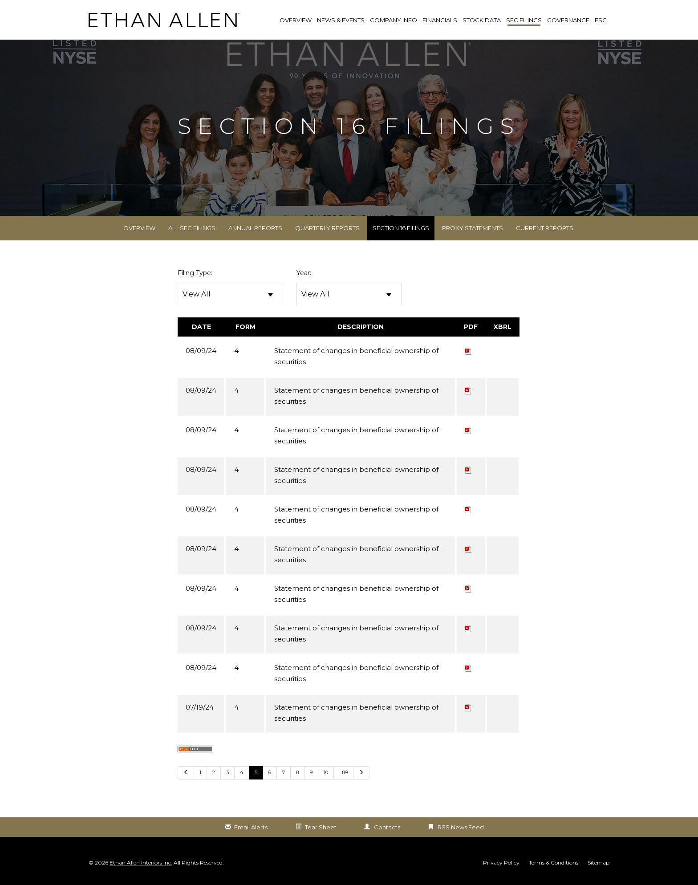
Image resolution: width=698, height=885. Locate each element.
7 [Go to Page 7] (283, 774)
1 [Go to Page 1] (200, 774)
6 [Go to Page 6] (269, 774)
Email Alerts (251, 828)
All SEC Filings (191, 229)
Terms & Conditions (553, 864)
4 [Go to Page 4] (241, 774)
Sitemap (598, 864)
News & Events (341, 20)
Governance (568, 20)
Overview (139, 229)
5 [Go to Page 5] (256, 774)
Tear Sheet (321, 828)
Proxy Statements (472, 229)
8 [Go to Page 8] (297, 774)
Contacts (387, 828)
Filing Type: (195, 275)
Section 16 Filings (401, 229)
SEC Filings (524, 20)
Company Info (393, 20)
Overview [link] (296, 20)
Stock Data (482, 20)
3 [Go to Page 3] (227, 774)
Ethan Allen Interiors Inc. (141, 864)
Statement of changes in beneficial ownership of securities (356, 358)
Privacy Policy (501, 864)
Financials (439, 20)
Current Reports (544, 229)
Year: (303, 275)
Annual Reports (255, 229)
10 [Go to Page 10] (326, 774)
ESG (601, 20)
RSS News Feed (461, 828)
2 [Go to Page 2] (213, 774)
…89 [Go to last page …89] (343, 774)
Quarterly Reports (327, 229)
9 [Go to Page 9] (311, 774)
